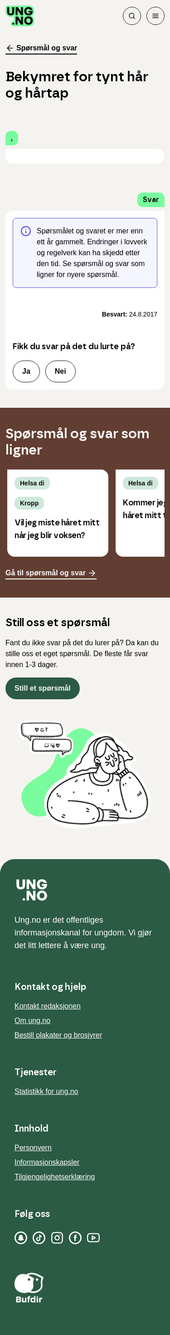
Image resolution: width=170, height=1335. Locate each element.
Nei (60, 371)
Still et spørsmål (43, 688)
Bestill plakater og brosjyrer (58, 1035)
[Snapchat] (21, 1237)
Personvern (33, 1148)
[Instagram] (57, 1237)
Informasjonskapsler (47, 1162)
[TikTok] (39, 1237)
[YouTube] (93, 1237)
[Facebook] (75, 1237)
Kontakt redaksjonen (48, 1006)
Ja (26, 371)
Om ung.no (32, 1020)
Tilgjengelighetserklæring (55, 1177)
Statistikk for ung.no (46, 1091)
